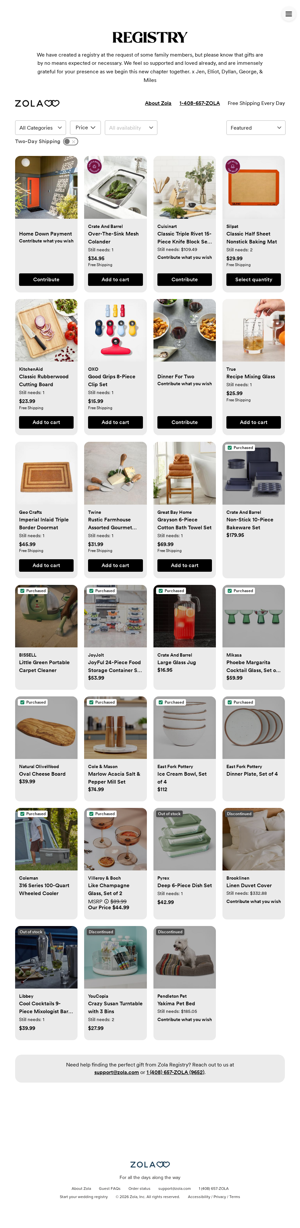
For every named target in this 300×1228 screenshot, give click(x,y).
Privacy (220, 1197)
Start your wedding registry (84, 1197)
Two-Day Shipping (37, 141)
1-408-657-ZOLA (199, 103)
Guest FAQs (110, 1189)
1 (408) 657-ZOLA (214, 1189)
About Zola (158, 103)
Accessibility (199, 1197)
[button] (46, 190)
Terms (234, 1197)
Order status (139, 1189)
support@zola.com (116, 1072)
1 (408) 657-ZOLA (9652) (175, 1072)
